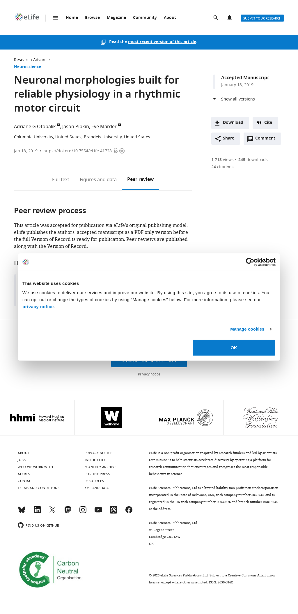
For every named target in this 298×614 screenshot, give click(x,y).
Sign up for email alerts (149, 361)
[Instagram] (83, 512)
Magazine (116, 18)
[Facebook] (129, 512)
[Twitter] (52, 512)
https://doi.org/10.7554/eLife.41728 (77, 151)
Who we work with (35, 467)
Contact (25, 481)
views (222, 160)
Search (216, 18)
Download (233, 122)
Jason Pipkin (75, 126)
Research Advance (32, 60)
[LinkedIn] (37, 512)
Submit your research (262, 18)
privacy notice (38, 306)
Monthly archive (101, 467)
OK (233, 347)
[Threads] (113, 512)
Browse (92, 18)
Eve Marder (104, 126)
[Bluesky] (22, 512)
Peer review (140, 180)
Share (228, 138)
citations (222, 167)
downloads (253, 160)
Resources (94, 481)
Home (72, 18)
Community (145, 18)
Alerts (230, 18)
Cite (268, 122)
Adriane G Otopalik (35, 126)
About (170, 18)
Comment (267, 140)
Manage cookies (247, 329)
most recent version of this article (162, 42)
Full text (60, 179)
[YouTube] (98, 512)
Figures (98, 179)
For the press (97, 474)
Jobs (22, 460)
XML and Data (97, 488)
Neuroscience (27, 67)
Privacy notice (149, 374)
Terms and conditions (38, 488)
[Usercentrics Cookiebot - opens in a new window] (250, 262)
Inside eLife (95, 460)
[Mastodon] (68, 512)
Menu (55, 17)
